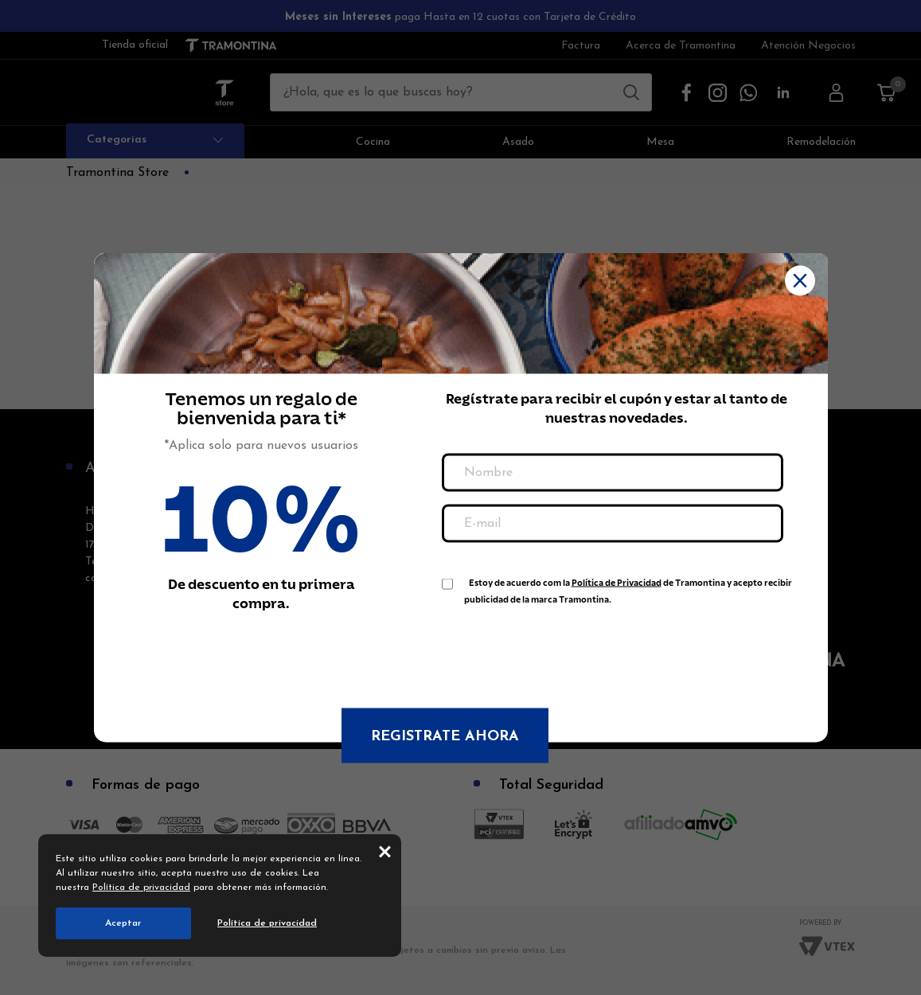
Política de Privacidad (616, 583)
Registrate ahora (445, 736)
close (385, 851)
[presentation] (563, 649)
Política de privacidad (141, 887)
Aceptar (123, 923)
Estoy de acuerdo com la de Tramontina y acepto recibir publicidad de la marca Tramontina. (628, 586)
